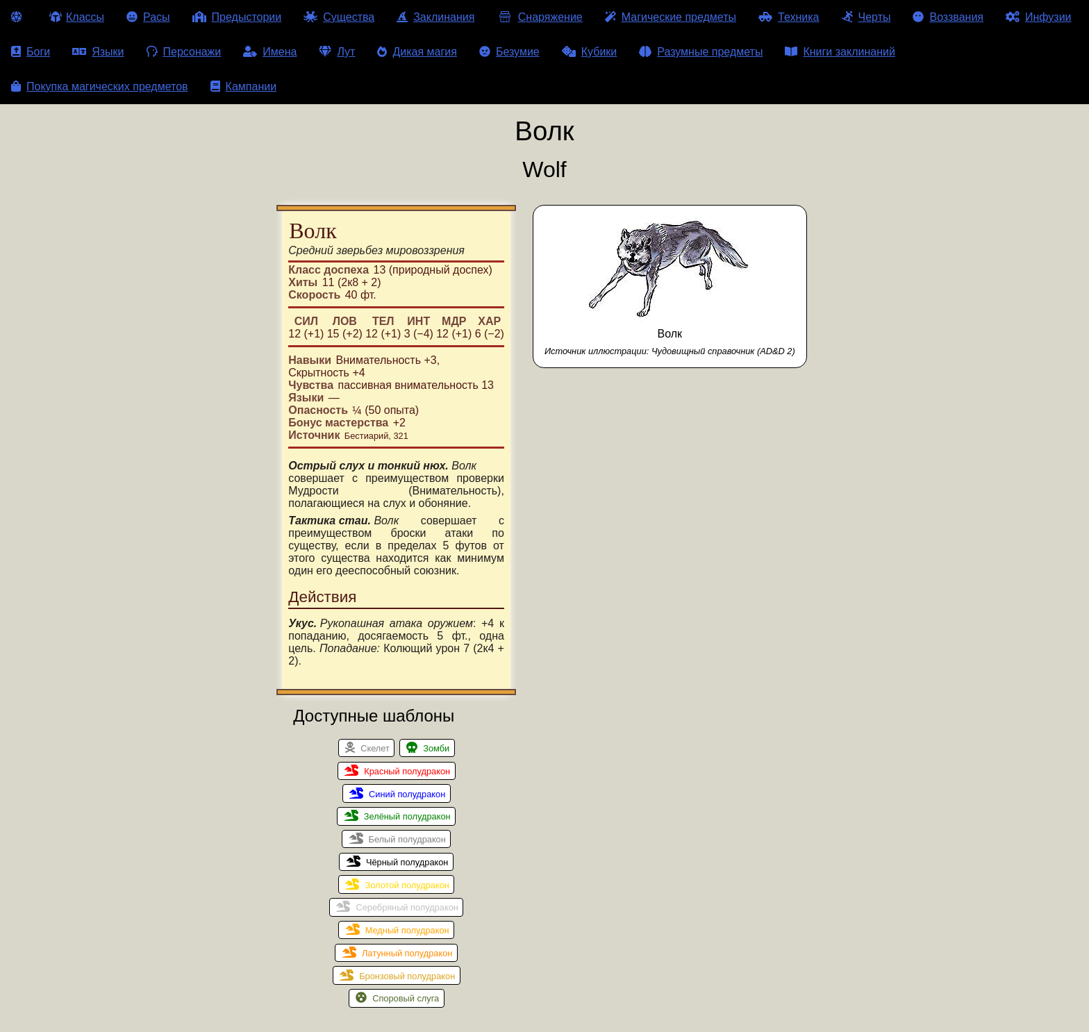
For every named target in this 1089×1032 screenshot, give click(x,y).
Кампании (243, 86)
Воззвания (948, 17)
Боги (30, 52)
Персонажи (184, 52)
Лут (337, 52)
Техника (788, 17)
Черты (866, 17)
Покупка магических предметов (99, 86)
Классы (76, 17)
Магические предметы (670, 17)
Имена (270, 52)
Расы (148, 17)
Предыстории (237, 17)
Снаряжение (539, 17)
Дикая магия (416, 52)
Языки (98, 52)
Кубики (589, 52)
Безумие (509, 52)
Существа (339, 17)
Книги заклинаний (840, 52)
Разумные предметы (701, 52)
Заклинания (435, 17)
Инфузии (1039, 17)
